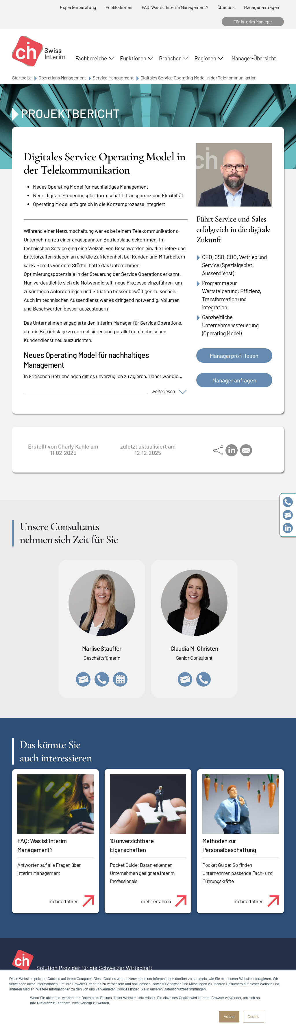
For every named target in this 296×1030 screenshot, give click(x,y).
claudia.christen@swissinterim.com (185, 679)
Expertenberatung (78, 7)
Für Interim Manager (252, 21)
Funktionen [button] (133, 58)
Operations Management (62, 77)
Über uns (226, 7)
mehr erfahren (74, 898)
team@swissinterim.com (288, 515)
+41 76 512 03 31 (203, 679)
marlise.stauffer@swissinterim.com (83, 679)
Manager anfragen (261, 7)
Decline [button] (253, 1017)
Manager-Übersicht (254, 58)
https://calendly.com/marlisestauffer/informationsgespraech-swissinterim (120, 679)
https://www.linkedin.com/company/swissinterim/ (288, 528)
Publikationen (119, 7)
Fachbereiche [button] (91, 58)
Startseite (22, 77)
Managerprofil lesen (234, 355)
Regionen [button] (205, 58)
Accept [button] (229, 1017)
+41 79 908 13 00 (102, 679)
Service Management (113, 77)
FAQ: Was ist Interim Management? (175, 7)
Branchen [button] (170, 58)
